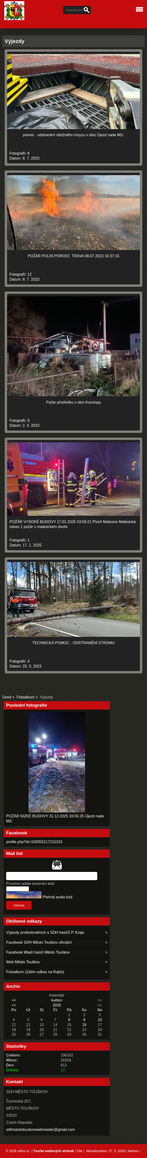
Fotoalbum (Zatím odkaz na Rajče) (35, 972)
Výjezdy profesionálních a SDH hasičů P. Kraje (45, 932)
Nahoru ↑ (134, 1151)
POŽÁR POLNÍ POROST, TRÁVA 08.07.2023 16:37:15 (73, 256)
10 (100, 1020)
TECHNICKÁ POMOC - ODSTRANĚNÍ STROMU (73, 643)
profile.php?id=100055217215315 (34, 842)
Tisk (79, 1151)
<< (14, 1000)
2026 (57, 1005)
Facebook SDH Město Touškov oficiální (39, 942)
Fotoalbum (26, 697)
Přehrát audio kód (57, 897)
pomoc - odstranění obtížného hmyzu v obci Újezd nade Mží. (73, 135)
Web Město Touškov (23, 962)
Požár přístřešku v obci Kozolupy (73, 402)
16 (84, 1025)
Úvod (6, 697)
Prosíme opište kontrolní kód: (30, 884)
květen (56, 1000)
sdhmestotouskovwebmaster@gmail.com (40, 1130)
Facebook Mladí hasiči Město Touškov (38, 952)
